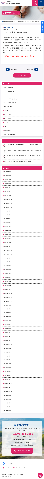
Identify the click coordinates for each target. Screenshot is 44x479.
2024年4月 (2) (7, 277)
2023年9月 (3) (7, 305)
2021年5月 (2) (7, 407)
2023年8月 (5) (7, 309)
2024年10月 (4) (8, 254)
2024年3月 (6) (7, 281)
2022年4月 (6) (7, 367)
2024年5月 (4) (7, 273)
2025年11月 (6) (8, 203)
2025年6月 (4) (7, 222)
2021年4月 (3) (7, 411)
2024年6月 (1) (7, 270)
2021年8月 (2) (7, 399)
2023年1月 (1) (7, 332)
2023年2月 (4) (7, 328)
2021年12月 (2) (8, 383)
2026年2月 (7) (7, 191)
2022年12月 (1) (8, 336)
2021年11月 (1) (8, 387)
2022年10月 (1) (8, 344)
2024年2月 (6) (7, 285)
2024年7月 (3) (7, 266)
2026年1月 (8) (7, 195)
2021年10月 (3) (8, 391)
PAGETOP (40, 475)
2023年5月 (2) (7, 320)
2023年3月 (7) (7, 324)
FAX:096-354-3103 (22, 439)
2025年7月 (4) (7, 219)
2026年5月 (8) (7, 179)
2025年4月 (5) (7, 230)
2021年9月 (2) (7, 395)
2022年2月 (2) (7, 375)
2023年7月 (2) (7, 313)
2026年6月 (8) (7, 176)
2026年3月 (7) (7, 187)
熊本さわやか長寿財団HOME (8, 21)
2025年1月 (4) (7, 242)
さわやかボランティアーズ (23, 21)
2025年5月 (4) (7, 226)
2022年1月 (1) (7, 379)
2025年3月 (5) (7, 234)
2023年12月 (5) (8, 293)
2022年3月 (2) (7, 371)
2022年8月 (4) (7, 352)
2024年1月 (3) (7, 289)
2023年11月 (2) (8, 297)
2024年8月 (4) (7, 262)
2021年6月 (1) (7, 403)
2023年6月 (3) (7, 317)
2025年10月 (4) (8, 207)
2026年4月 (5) (7, 183)
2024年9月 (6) (7, 258)
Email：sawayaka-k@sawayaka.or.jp (22, 445)
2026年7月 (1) (7, 172)
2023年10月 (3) (8, 301)
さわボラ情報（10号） (30, 56)
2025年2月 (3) (7, 238)
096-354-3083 (22, 433)
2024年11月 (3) (8, 250)
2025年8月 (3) (7, 215)
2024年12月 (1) (8, 246)
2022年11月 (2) (8, 340)
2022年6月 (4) (7, 360)
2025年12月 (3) (8, 199)
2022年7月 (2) (7, 356)
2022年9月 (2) (7, 348)
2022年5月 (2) (7, 364)
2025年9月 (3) (7, 211)
